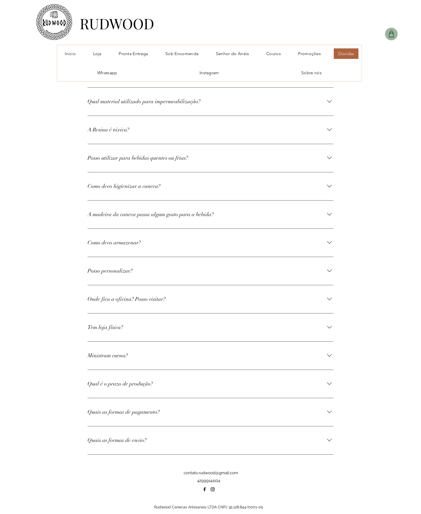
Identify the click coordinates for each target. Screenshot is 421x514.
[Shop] (391, 34)
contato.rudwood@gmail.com (211, 472)
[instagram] (212, 489)
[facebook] (204, 489)
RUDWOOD (117, 23)
